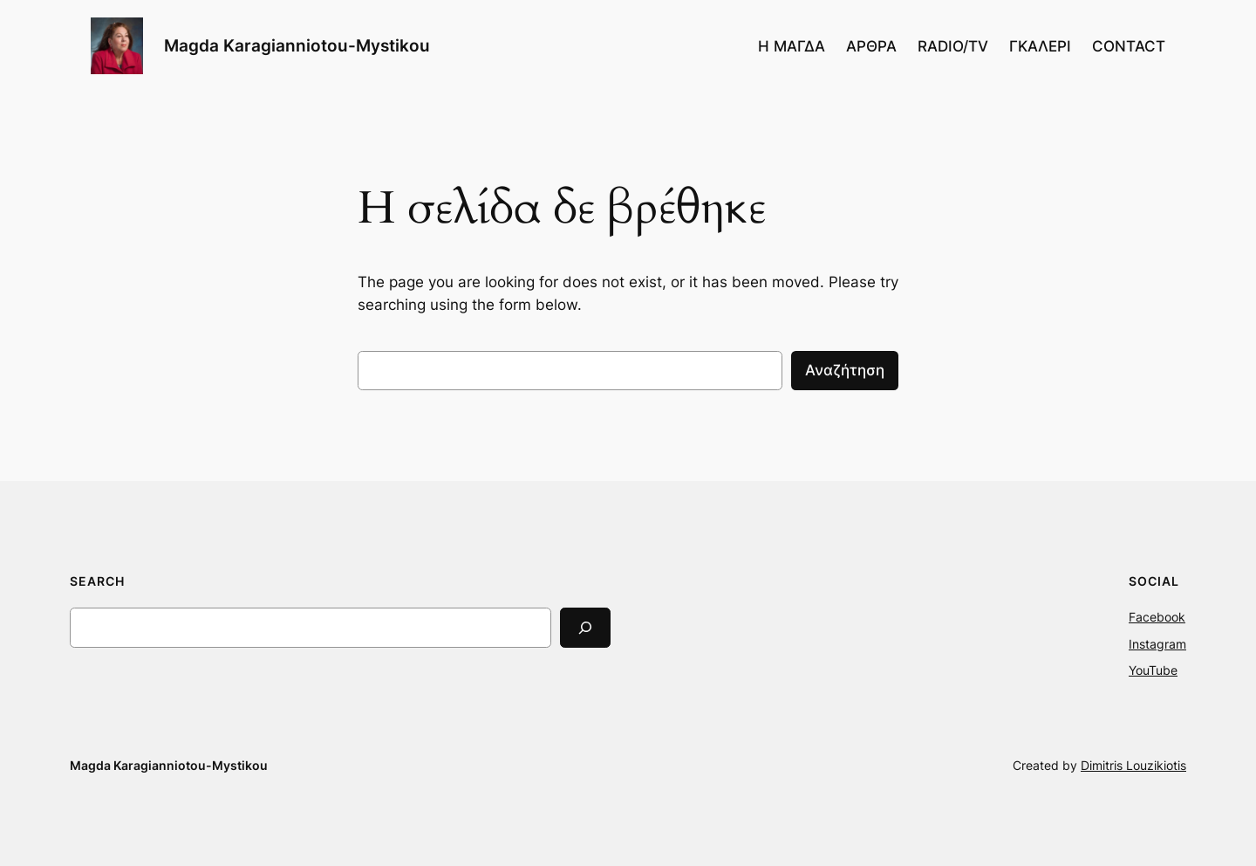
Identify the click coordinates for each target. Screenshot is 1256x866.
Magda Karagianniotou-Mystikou (297, 45)
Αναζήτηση (844, 370)
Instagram (1157, 643)
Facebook (1157, 616)
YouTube (1153, 670)
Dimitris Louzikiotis (1133, 765)
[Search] (585, 627)
